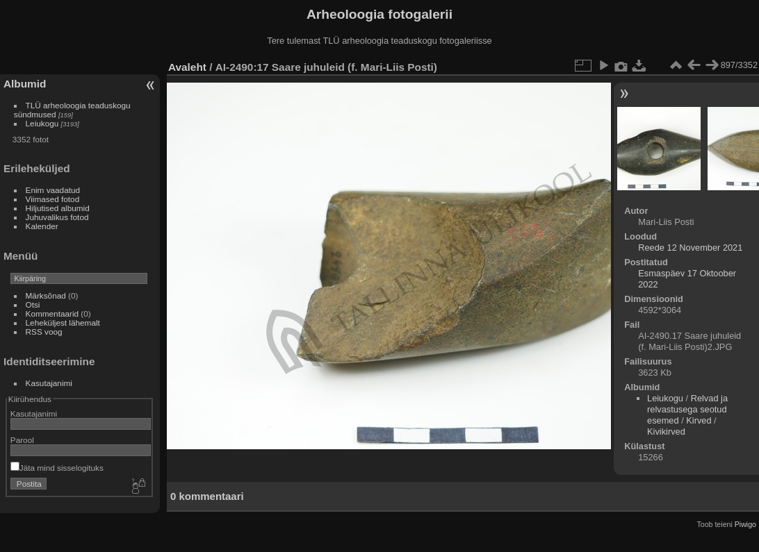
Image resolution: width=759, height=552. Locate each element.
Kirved (698, 420)
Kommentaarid (52, 313)
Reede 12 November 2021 (690, 247)
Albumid (24, 84)
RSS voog (44, 331)
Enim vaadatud (53, 189)
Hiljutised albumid (58, 207)
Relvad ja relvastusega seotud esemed (687, 409)
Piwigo (745, 524)
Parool (22, 439)
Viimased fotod (53, 198)
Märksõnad (46, 295)
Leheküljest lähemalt (63, 322)
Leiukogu (42, 123)
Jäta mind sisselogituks (57, 467)
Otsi (33, 304)
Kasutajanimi (49, 382)
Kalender (42, 226)
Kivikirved (666, 431)
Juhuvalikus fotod (57, 216)
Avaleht (187, 67)
